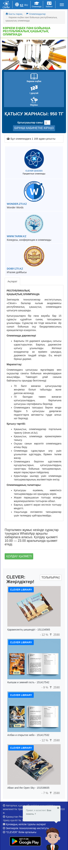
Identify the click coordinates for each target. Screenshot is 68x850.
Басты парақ (14, 14)
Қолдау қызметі (19, 556)
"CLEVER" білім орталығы (21, 832)
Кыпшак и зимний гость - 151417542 (28, 682)
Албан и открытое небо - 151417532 (28, 735)
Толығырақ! (50, 577)
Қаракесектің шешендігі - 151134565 (28, 629)
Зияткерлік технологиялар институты (27, 828)
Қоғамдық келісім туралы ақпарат (26, 824)
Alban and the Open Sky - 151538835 (28, 787)
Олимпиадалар (36, 14)
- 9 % (45, 687)
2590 (54, 634)
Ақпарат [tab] (12, 281)
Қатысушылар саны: (30, 122)
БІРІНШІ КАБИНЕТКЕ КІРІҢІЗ (34, 128)
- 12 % (44, 634)
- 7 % (45, 793)
